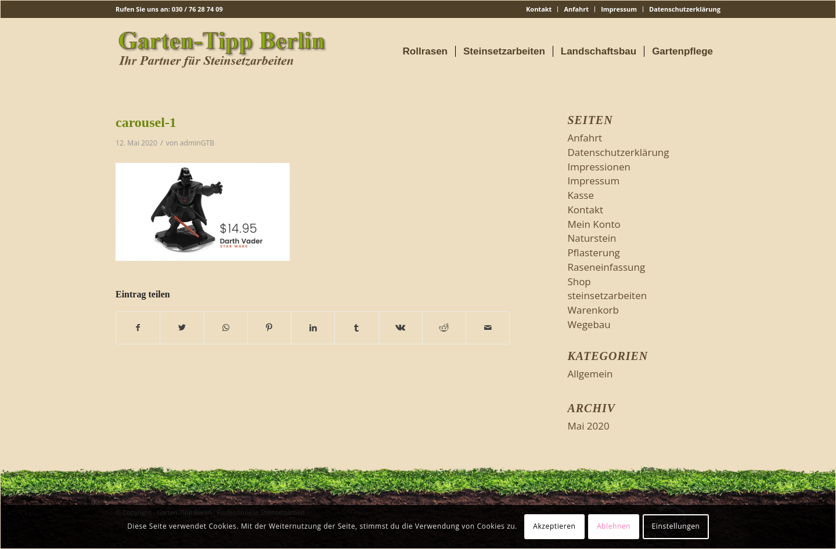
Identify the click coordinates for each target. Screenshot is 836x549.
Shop (578, 281)
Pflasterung (593, 252)
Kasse (580, 195)
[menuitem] (539, 9)
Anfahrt (576, 9)
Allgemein (589, 373)
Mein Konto (593, 224)
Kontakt (539, 9)
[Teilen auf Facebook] (138, 328)
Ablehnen (613, 526)
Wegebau (588, 324)
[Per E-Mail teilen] (487, 328)
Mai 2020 (588, 425)
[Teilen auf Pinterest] (269, 328)
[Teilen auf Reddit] (444, 328)
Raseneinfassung (606, 267)
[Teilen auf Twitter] (181, 328)
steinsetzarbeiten (607, 295)
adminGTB (197, 143)
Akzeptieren (554, 526)
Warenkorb (593, 310)
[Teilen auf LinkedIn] (312, 328)
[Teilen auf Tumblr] (356, 328)
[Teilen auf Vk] (400, 328)
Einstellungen (676, 526)
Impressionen (598, 166)
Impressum (619, 9)
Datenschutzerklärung (684, 9)
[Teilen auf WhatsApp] (225, 328)
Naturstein (591, 238)
